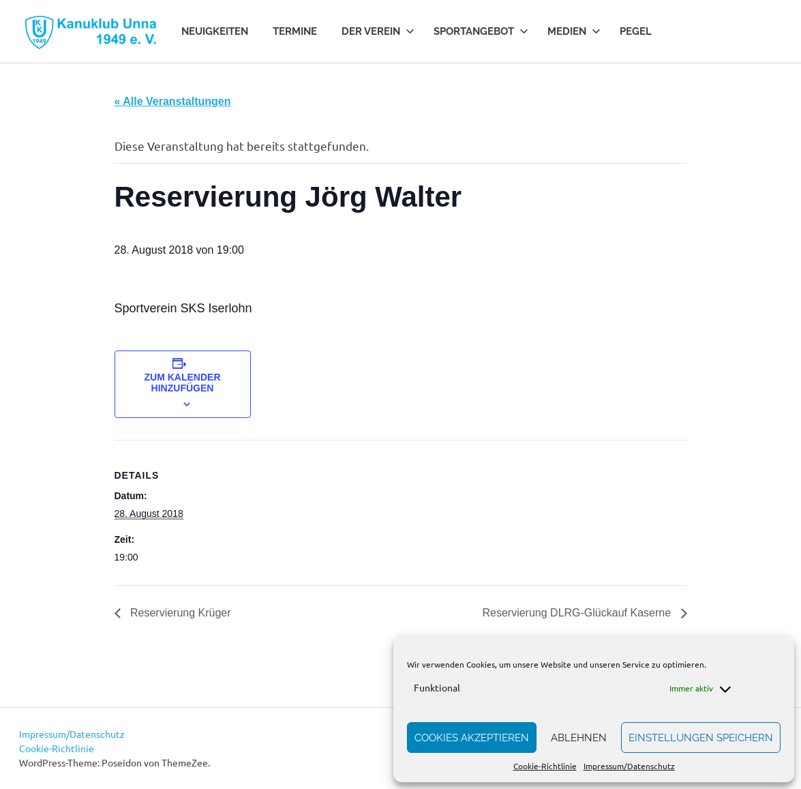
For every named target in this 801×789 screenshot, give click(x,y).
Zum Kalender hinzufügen (183, 382)
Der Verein (378, 31)
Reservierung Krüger (179, 613)
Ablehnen (579, 738)
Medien (574, 31)
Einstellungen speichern (701, 738)
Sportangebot (481, 31)
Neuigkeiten (214, 31)
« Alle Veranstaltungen (173, 101)
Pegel (636, 31)
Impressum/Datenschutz (629, 765)
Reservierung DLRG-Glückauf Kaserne (578, 613)
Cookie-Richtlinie (545, 765)
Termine (295, 31)
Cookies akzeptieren (471, 738)
